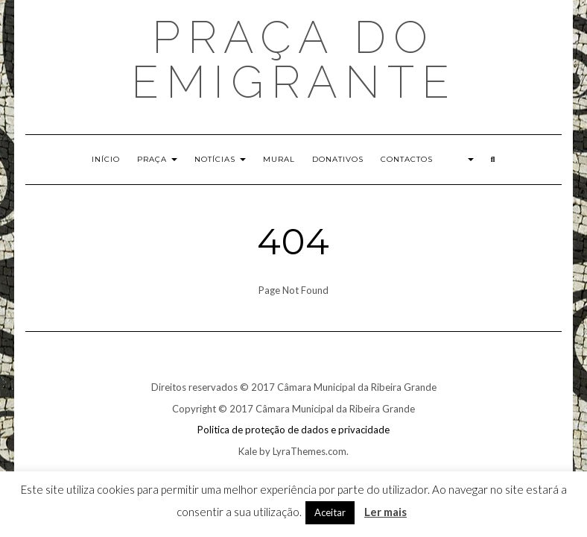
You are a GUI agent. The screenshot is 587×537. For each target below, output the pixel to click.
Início (106, 159)
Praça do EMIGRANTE (294, 59)
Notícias (220, 159)
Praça (157, 159)
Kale (247, 451)
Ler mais (385, 511)
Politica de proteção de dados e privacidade (293, 430)
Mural (279, 159)
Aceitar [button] (330, 512)
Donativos (338, 159)
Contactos (407, 159)
